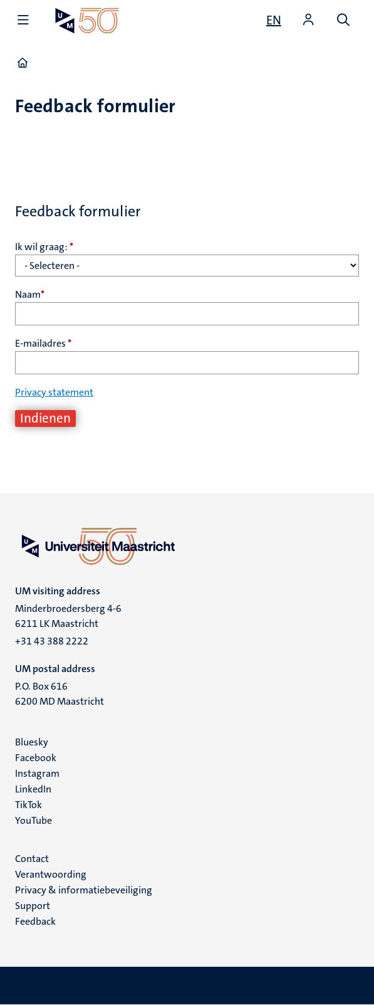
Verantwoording (50, 874)
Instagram (37, 773)
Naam (29, 294)
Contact (32, 858)
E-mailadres (43, 343)
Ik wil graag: (44, 246)
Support (32, 905)
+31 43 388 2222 (51, 641)
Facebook (35, 757)
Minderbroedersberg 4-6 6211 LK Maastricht (68, 616)
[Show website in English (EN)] (274, 20)
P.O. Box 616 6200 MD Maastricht (59, 694)
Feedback (35, 921)
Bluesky (31, 742)
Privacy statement (54, 392)
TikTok (28, 804)
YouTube (33, 820)
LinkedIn (33, 789)
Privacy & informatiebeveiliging (83, 890)
